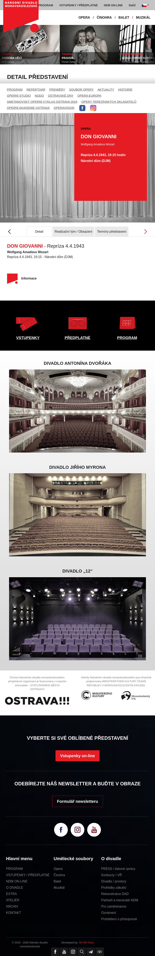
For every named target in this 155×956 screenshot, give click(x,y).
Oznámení (108, 912)
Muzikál (59, 887)
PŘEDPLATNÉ (77, 338)
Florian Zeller (68, 62)
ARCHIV (12, 906)
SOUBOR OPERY (81, 89)
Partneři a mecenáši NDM (119, 900)
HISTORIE (125, 89)
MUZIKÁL (143, 17)
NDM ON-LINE (16, 881)
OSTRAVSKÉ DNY (60, 95)
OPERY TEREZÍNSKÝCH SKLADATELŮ (108, 101)
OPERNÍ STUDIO (19, 95)
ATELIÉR (12, 900)
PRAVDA (67, 58)
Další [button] (132, 5)
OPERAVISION (64, 107)
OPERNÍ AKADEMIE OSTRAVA (28, 107)
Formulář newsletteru (77, 801)
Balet (57, 881)
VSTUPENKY (28, 338)
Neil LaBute (8, 62)
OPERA (84, 17)
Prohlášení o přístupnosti (119, 919)
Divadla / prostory (114, 881)
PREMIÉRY (57, 89)
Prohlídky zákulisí (114, 887)
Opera (58, 868)
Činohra (59, 875)
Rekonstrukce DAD (115, 894)
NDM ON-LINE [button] (113, 5)
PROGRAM (15, 89)
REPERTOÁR (36, 89)
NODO (39, 95)
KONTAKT (13, 912)
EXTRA (11, 894)
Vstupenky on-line (77, 756)
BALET (123, 17)
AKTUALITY (106, 89)
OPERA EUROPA (89, 95)
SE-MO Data (86, 942)
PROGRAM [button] (45, 5)
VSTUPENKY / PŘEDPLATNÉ (27, 875)
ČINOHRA (104, 17)
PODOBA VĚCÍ (12, 58)
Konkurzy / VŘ (111, 875)
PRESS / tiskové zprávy (118, 868)
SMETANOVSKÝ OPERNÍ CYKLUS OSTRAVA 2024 (42, 101)
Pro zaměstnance (114, 906)
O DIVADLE (14, 887)
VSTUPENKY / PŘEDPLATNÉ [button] (78, 5)
